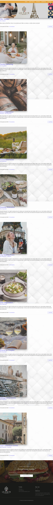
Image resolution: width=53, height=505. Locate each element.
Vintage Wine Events (8, 398)
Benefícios (44, 1)
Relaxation (2, 113)
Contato (49, 1)
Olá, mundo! (4, 19)
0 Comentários (12, 26)
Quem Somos (32, 1)
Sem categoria (3, 20)
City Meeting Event (7, 255)
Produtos (38, 1)
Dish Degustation (3, 65)
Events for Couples (7, 350)
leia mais (50, 26)
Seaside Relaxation (7, 207)
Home (26, 1)
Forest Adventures (7, 160)
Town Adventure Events (9, 445)
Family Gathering (6, 64)
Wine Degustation (7, 112)
